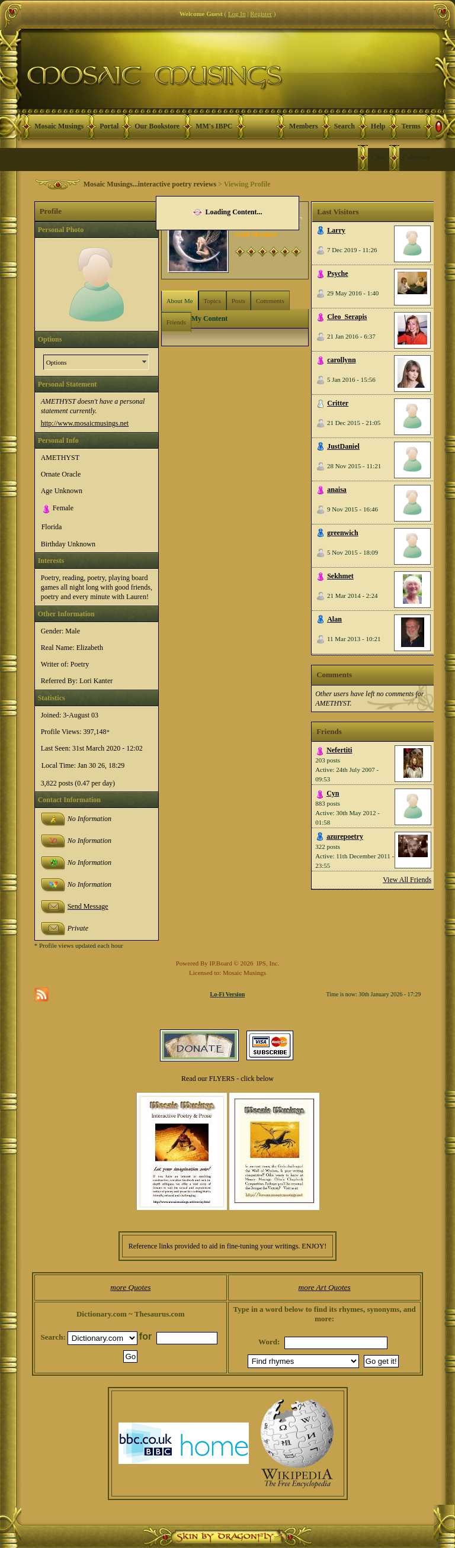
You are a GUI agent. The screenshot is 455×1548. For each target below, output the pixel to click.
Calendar (416, 157)
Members (303, 126)
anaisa (337, 489)
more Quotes (130, 1287)
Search (344, 126)
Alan (334, 619)
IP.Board (221, 963)
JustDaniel (343, 446)
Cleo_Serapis (347, 317)
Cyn (332, 793)
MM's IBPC (214, 126)
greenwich (342, 533)
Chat (378, 157)
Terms (411, 126)
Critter (337, 403)
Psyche (337, 273)
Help (378, 126)
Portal (109, 126)
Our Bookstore (157, 126)
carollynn (341, 360)
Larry (336, 230)
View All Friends (407, 880)
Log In (237, 13)
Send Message (88, 906)
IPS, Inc (267, 963)
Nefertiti (339, 750)
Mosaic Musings (59, 126)
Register (261, 13)
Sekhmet (340, 576)
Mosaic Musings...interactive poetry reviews (150, 184)
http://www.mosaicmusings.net (85, 423)
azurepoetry (344, 836)
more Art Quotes (325, 1287)
